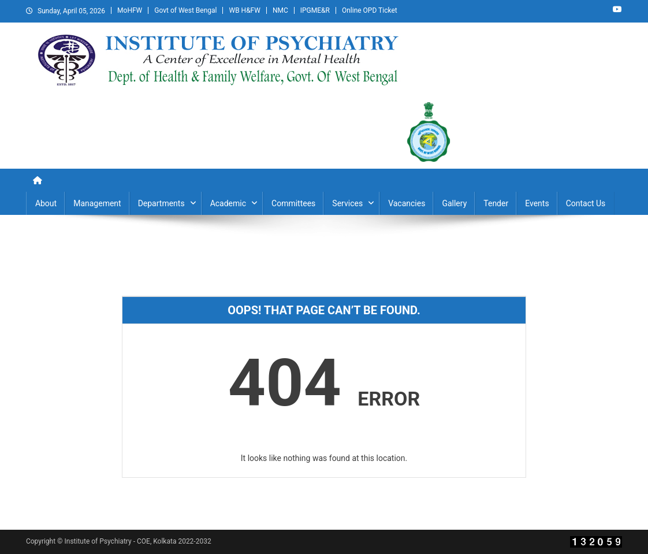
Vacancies (406, 203)
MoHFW (129, 10)
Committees (293, 203)
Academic (228, 203)
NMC (280, 10)
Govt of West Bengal (185, 10)
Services (347, 203)
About (46, 203)
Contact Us (586, 203)
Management (97, 203)
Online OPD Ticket (369, 10)
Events (537, 203)
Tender (495, 203)
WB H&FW (244, 10)
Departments (161, 203)
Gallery (454, 203)
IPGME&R (315, 10)
